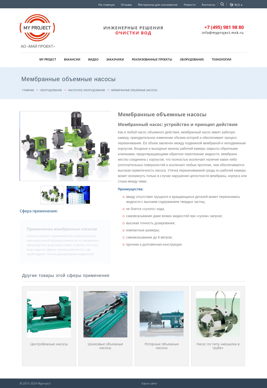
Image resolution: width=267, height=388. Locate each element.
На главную (106, 5)
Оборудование (192, 59)
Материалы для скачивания (158, 5)
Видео (93, 59)
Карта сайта (149, 383)
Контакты (208, 5)
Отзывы (126, 5)
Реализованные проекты (152, 59)
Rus (239, 5)
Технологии (221, 59)
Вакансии (72, 59)
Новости (190, 5)
